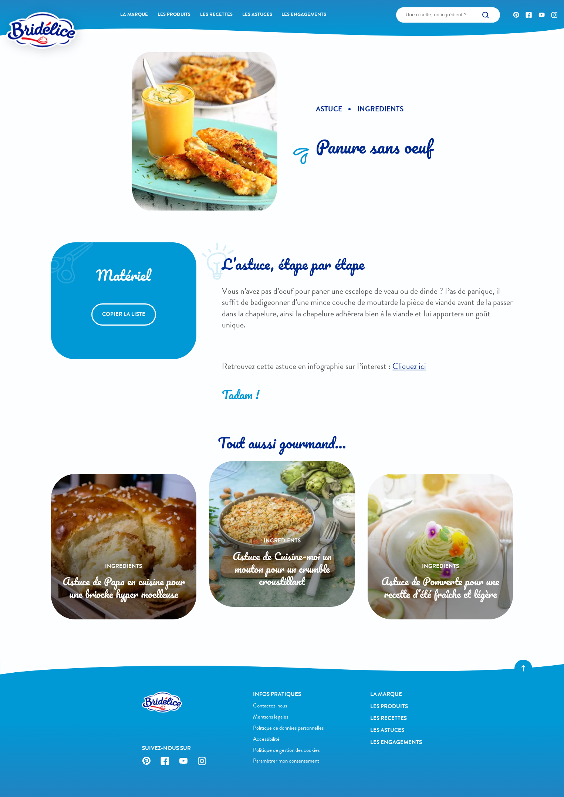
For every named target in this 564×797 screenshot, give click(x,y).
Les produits (174, 14)
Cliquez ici (409, 366)
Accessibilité (266, 739)
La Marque (134, 14)
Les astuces (257, 14)
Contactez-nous (270, 705)
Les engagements (303, 14)
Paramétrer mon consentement (286, 760)
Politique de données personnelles (288, 728)
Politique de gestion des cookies (286, 750)
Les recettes (216, 14)
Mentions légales (270, 716)
